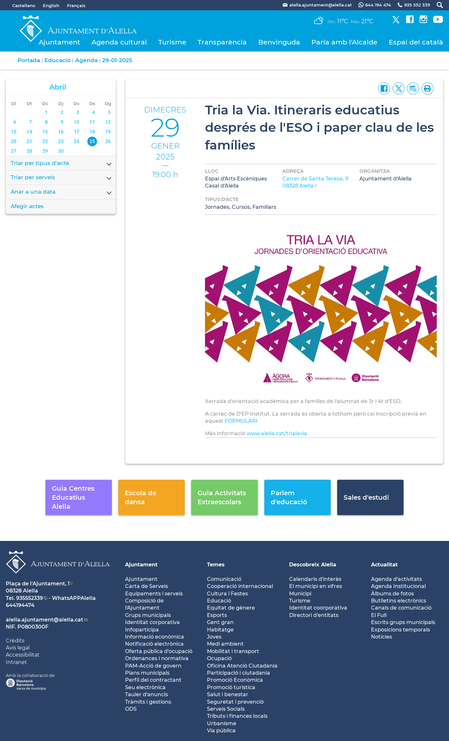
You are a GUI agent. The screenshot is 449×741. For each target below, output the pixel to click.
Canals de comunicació (401, 608)
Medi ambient (225, 644)
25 (92, 141)
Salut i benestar (227, 694)
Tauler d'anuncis (146, 694)
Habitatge (220, 630)
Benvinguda (279, 42)
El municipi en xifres (315, 586)
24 (76, 141)
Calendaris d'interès (315, 579)
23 (60, 141)
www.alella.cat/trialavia (277, 433)
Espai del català (416, 42)
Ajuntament (59, 42)
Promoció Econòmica (235, 680)
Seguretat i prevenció (235, 702)
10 (76, 122)
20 (13, 141)
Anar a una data (61, 192)
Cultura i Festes (227, 594)
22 (45, 141)
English (51, 5)
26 (108, 141)
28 (29, 151)
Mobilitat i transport (233, 651)
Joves (214, 637)
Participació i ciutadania (238, 673)
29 (45, 151)
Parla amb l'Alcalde (344, 42)
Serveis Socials (226, 709)
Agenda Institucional (398, 586)
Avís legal (18, 648)
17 (76, 132)
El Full (378, 615)
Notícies (381, 637)
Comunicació (224, 579)
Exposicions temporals (400, 630)
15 (45, 132)
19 (108, 132)
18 (92, 132)
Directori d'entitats (313, 615)
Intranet (16, 662)
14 (29, 132)
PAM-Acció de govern (153, 666)
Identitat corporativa (152, 622)
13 (13, 132)
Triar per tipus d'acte (61, 164)
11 (92, 122)
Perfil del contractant (153, 680)
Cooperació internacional (240, 586)
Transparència (222, 42)
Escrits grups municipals (403, 622)
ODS (131, 709)
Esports (217, 615)
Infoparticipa (142, 630)
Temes (216, 565)
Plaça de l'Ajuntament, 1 (38, 584)
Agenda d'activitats (396, 579)
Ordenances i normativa (157, 658)
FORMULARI (241, 421)
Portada (29, 60)
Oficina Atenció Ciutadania (242, 666)
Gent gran (220, 622)
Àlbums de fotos (392, 594)
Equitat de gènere (231, 608)
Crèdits (15, 641)
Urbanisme (221, 723)
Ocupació (219, 658)
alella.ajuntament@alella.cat (44, 620)
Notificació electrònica (154, 644)
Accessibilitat (23, 655)
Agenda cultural (119, 42)
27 (13, 151)
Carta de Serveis (146, 586)
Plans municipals (147, 673)
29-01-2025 (117, 60)
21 (29, 141)
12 (108, 122)
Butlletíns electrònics (398, 601)
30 (60, 151)
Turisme (172, 42)
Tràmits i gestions (148, 702)
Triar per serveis (61, 178)
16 (60, 132)
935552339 (29, 598)
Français (76, 5)
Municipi (300, 594)
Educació (57, 60)
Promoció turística (231, 687)
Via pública (221, 730)
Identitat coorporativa (318, 608)
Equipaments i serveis (154, 594)
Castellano (23, 5)
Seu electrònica (145, 687)
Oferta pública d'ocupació (158, 651)
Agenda (86, 60)
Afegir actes (27, 206)
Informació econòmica (154, 637)
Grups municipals (148, 615)
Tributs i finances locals (237, 716)
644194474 (20, 605)
